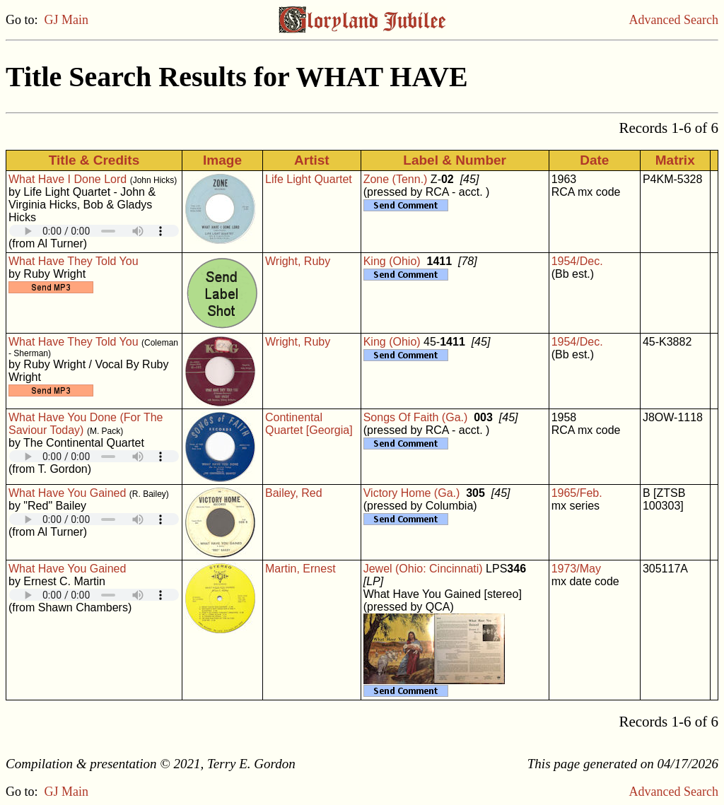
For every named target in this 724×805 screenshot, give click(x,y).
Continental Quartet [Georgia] (309, 423)
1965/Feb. (576, 493)
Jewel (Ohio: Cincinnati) (423, 569)
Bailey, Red (293, 493)
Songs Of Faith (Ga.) (415, 417)
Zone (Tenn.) (395, 179)
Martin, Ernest (300, 569)
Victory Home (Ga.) (411, 493)
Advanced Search (673, 20)
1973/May (576, 569)
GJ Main (67, 20)
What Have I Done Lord (67, 179)
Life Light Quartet (308, 179)
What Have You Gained (67, 493)
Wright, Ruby (297, 261)
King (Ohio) (392, 261)
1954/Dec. (577, 261)
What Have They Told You (73, 261)
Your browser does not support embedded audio (94, 231)
